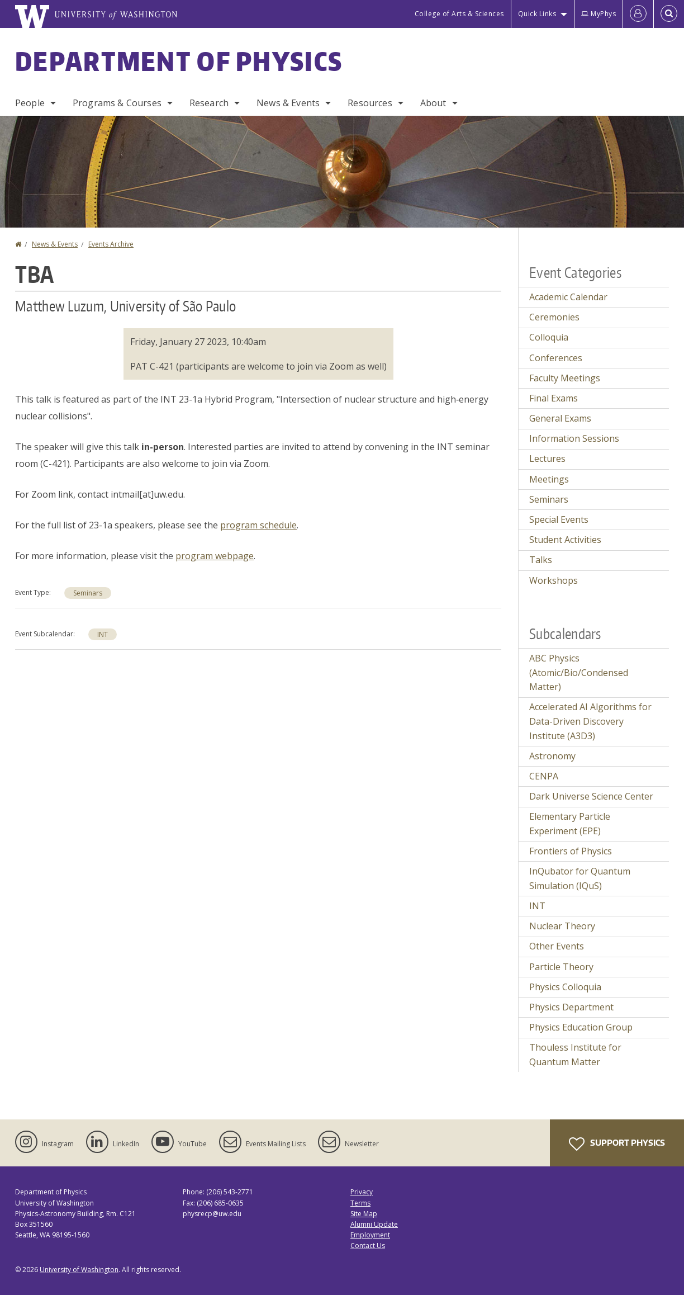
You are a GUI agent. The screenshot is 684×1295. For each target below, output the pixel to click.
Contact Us (367, 1245)
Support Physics (617, 1144)
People (30, 103)
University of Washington (79, 1269)
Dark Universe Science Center (591, 796)
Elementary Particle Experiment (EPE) (569, 823)
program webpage (214, 556)
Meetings (549, 479)
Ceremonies (554, 317)
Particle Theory (561, 967)
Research (209, 103)
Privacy (361, 1192)
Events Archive (111, 244)
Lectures (547, 458)
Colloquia (548, 337)
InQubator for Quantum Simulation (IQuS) (579, 878)
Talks (540, 560)
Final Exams (553, 398)
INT (102, 634)
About (433, 103)
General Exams (560, 418)
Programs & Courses (117, 103)
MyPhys (598, 13)
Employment (370, 1235)
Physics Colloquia (565, 987)
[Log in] (638, 14)
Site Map (363, 1213)
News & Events (288, 103)
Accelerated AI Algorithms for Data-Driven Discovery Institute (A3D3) (590, 721)
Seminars (87, 593)
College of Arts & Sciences (459, 13)
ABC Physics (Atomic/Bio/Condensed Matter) (578, 672)
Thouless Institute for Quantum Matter (575, 1054)
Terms (360, 1203)
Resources (370, 103)
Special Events (558, 519)
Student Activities (565, 539)
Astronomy (552, 756)
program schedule (258, 525)
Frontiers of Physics (570, 851)
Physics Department (571, 1007)
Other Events (556, 946)
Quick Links (537, 13)
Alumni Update (374, 1224)
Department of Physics (179, 61)
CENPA (543, 776)
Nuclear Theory (562, 926)
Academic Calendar (568, 297)
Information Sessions (574, 438)
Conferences (555, 358)
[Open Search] (669, 14)
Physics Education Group (581, 1027)
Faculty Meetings (564, 378)
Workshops (553, 580)
